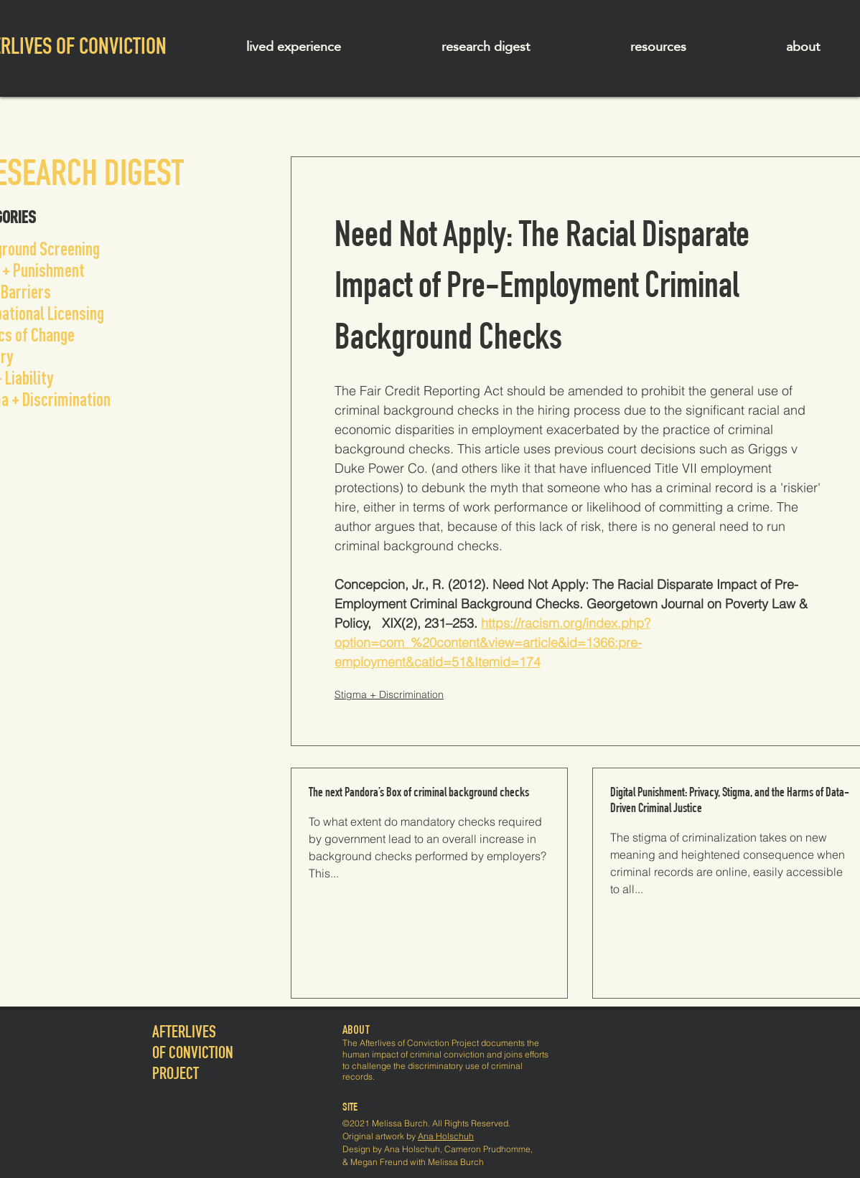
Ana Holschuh (446, 1136)
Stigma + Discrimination (389, 694)
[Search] (767, 48)
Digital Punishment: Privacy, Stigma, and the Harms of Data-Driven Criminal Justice (729, 801)
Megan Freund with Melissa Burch (417, 1161)
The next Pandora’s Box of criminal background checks (419, 793)
